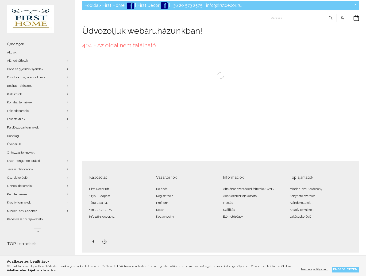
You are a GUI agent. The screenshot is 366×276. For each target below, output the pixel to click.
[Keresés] (301, 18)
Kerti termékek (17, 194)
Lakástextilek (16, 119)
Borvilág (13, 136)
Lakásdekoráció (18, 111)
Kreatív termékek (19, 202)
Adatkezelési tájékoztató (240, 196)
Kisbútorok (14, 94)
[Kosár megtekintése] (353, 18)
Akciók (11, 52)
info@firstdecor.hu (224, 5)
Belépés (161, 189)
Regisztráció (164, 196)
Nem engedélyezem (314, 269)
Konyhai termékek (19, 102)
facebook (93, 242)
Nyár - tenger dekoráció (23, 161)
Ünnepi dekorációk (20, 186)
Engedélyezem (345, 269)
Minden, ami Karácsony (306, 189)
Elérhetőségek (233, 216)
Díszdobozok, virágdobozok (26, 77)
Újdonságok (15, 44)
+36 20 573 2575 (186, 5)
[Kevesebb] (37, 231)
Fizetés (228, 202)
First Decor (148, 5)
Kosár (160, 210)
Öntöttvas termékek (21, 152)
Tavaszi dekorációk (20, 169)
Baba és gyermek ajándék (25, 69)
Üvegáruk (14, 144)
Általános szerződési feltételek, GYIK (248, 189)
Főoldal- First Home (105, 5)
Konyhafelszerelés (302, 196)
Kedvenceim (165, 216)
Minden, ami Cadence (22, 211)
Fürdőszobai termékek (23, 127)
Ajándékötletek (17, 60)
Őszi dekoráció (17, 177)
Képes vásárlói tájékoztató (25, 219)
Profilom (162, 202)
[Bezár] (355, 4)
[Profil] (342, 18)
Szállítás (229, 210)
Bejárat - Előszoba (19, 85)
